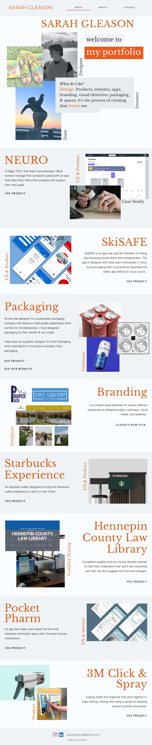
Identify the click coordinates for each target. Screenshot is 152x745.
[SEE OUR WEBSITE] (18, 369)
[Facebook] (55, 735)
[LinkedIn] (61, 735)
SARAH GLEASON (30, 7)
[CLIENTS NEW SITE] (131, 425)
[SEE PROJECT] (15, 193)
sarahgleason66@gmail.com (83, 734)
